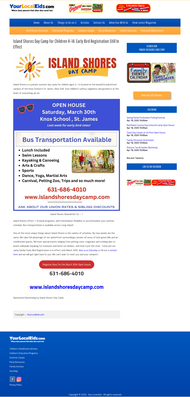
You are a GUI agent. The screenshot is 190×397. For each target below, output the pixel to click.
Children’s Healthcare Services (24, 349)
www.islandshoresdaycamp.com (67, 287)
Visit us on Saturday (89, 250)
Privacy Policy (16, 385)
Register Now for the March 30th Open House (67, 265)
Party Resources (18, 362)
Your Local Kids (94, 395)
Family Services (17, 367)
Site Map (14, 371)
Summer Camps (17, 358)
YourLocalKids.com (36, 315)
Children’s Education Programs (25, 353)
